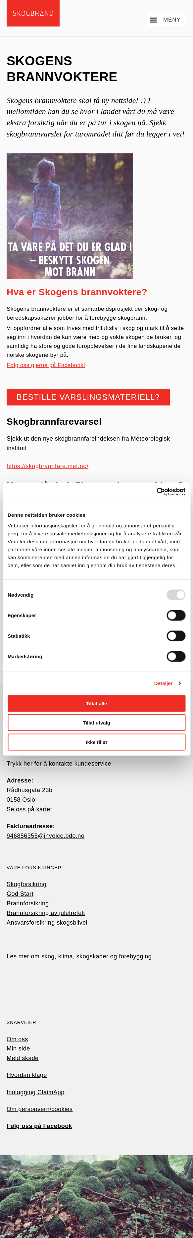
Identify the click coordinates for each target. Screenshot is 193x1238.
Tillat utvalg (96, 723)
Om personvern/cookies (40, 1109)
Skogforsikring (26, 884)
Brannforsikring (28, 903)
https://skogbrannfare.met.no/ (47, 466)
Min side (18, 1048)
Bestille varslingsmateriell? (88, 397)
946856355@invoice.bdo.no (45, 836)
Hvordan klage (27, 1075)
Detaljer (163, 683)
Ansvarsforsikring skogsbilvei (47, 922)
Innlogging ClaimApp (36, 1092)
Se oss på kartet (29, 809)
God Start (20, 893)
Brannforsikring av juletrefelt (46, 913)
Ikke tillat (96, 742)
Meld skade (23, 1058)
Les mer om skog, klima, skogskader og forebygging (79, 956)
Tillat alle (96, 703)
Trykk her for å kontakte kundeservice (59, 763)
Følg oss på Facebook (39, 1126)
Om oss (17, 1039)
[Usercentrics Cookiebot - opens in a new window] (156, 491)
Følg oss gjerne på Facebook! (46, 365)
